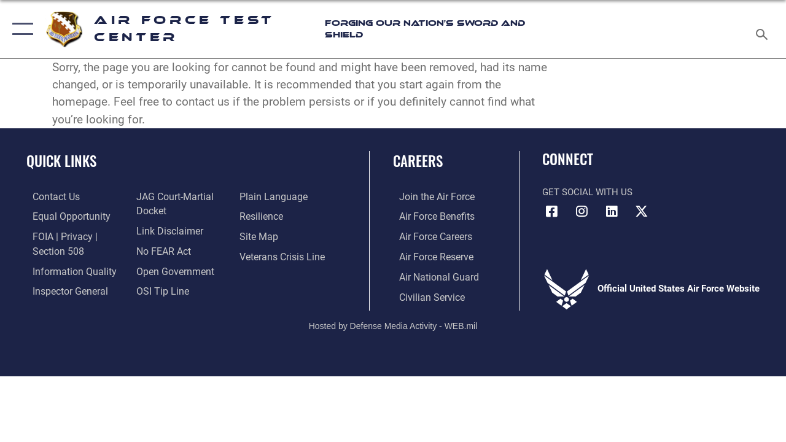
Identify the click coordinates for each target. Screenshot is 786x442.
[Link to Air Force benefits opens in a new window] (429, 215)
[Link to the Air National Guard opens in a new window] (431, 274)
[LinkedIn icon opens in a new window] (611, 211)
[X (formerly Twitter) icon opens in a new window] (641, 211)
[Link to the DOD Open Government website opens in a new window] (170, 268)
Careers (418, 161)
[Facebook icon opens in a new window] (551, 211)
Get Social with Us (587, 192)
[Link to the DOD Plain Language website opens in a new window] (272, 196)
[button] (20, 29)
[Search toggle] (763, 29)
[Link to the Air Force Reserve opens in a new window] (429, 254)
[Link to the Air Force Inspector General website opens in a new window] (62, 288)
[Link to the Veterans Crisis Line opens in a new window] (282, 254)
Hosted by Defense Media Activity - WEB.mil (393, 322)
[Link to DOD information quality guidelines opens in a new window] (65, 268)
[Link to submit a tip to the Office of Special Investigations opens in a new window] (158, 288)
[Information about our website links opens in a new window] (166, 229)
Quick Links (61, 161)
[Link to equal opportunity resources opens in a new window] (62, 215)
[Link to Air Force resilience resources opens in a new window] (262, 215)
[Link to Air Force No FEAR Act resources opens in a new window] (160, 249)
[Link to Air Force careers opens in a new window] (429, 235)
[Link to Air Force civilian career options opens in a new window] (424, 294)
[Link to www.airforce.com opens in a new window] (429, 196)
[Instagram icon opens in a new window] (581, 211)
